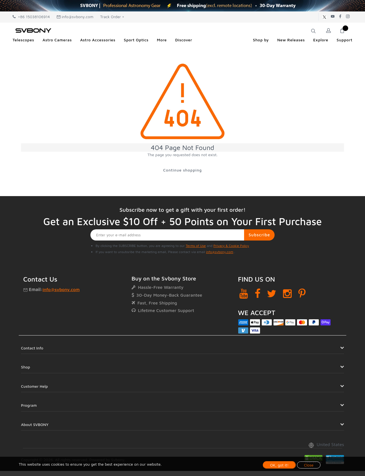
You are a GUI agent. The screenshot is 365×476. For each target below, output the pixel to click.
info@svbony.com (75, 16)
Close (308, 465)
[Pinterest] (302, 294)
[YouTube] (243, 294)
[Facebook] (258, 294)
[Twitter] (271, 294)
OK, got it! (279, 465)
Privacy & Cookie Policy (231, 246)
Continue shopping (182, 170)
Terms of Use (196, 246)
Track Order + (112, 16)
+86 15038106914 (31, 16)
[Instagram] (287, 294)
